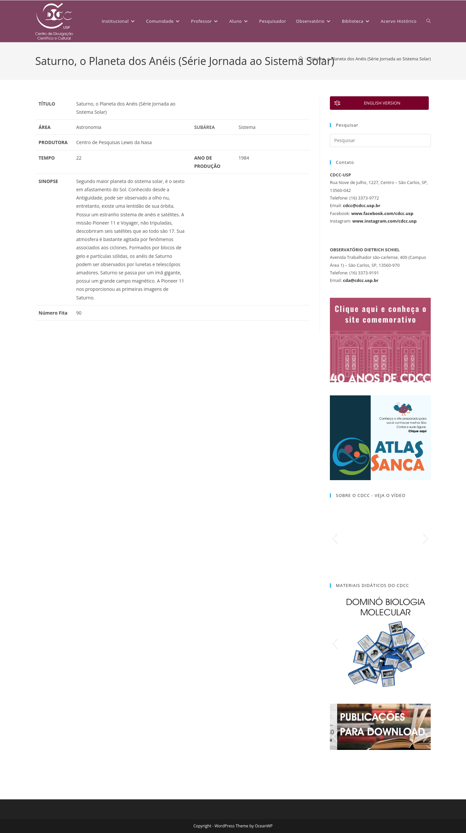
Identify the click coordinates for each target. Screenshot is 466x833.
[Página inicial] (301, 59)
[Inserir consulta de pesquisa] (380, 140)
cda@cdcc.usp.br (360, 280)
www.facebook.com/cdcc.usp (382, 213)
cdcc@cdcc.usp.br (361, 205)
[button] (335, 537)
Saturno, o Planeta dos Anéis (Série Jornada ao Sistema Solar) (370, 59)
